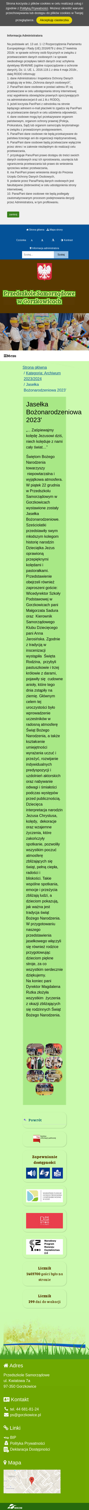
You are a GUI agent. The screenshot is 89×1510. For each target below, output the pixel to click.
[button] (83, 331)
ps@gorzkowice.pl (22, 1415)
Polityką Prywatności (34, 8)
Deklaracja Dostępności (27, 1449)
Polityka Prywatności (24, 1443)
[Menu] (44, 355)
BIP (10, 1437)
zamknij (13, 214)
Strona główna (35, 229)
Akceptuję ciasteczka (54, 20)
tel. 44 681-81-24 (21, 1409)
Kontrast (67, 240)
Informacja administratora (44, 248)
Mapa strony (55, 229)
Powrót (35, 1119)
